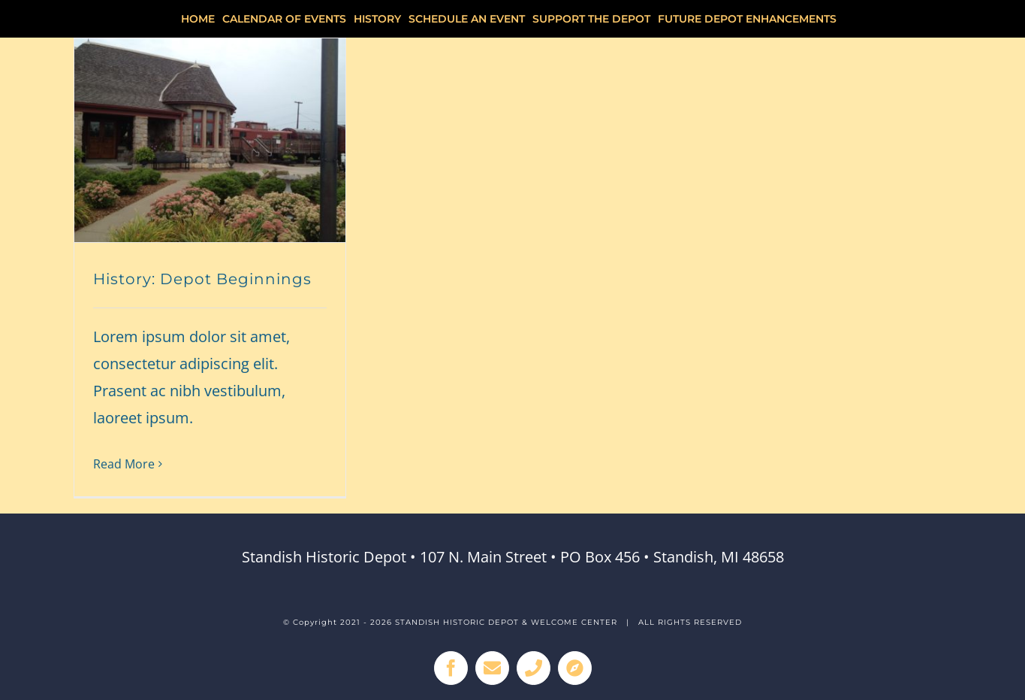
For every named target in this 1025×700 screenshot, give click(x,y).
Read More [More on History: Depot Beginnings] (124, 464)
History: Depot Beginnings (202, 279)
